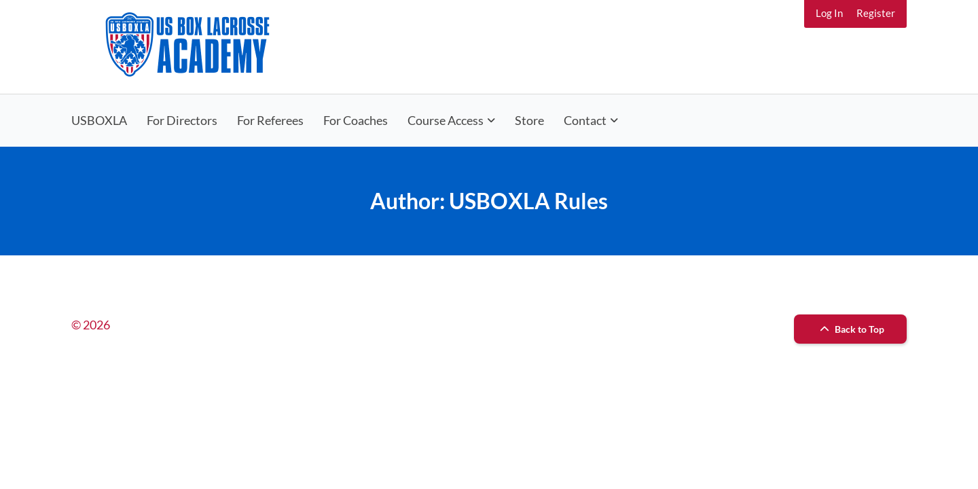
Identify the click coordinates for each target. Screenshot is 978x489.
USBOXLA (99, 120)
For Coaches (355, 120)
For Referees (270, 120)
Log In (829, 13)
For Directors (182, 120)
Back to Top (850, 329)
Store (529, 120)
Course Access (446, 120)
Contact (585, 120)
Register (875, 13)
